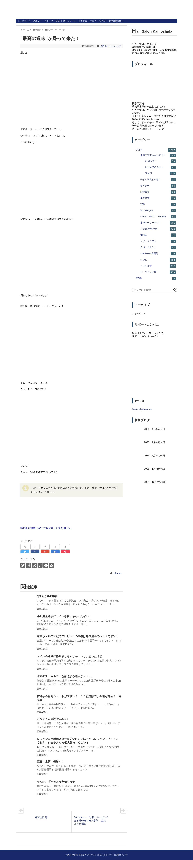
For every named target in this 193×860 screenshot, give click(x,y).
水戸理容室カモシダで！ (158, 155)
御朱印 (158, 235)
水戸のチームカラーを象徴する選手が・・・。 (65, 676)
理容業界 (158, 192)
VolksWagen (158, 210)
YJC (158, 204)
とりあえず (158, 266)
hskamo (117, 573)
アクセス (83, 21)
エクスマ (158, 198)
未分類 (156, 278)
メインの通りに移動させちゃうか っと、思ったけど (69, 656)
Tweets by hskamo (142, 409)
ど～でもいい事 (158, 272)
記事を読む (42, 608)
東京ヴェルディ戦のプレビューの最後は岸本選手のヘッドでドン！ (77, 636)
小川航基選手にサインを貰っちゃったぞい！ (64, 616)
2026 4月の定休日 (154, 429)
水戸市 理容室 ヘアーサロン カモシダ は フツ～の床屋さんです (100, 855)
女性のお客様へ (116, 21)
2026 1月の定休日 (154, 469)
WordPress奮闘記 (158, 253)
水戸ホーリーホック (110, 46)
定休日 (102, 21)
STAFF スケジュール (66, 21)
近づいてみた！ (158, 247)
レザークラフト (158, 241)
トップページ (23, 21)
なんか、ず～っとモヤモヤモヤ (56, 781)
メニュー (37, 21)
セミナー (158, 186)
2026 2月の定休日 (154, 442)
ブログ (93, 21)
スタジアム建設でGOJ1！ (53, 718)
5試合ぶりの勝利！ (48, 596)
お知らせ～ (160, 161)
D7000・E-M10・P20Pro (158, 216)
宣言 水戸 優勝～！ (50, 761)
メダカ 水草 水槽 (158, 229)
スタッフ (48, 21)
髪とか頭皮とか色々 (158, 179)
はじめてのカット (160, 167)
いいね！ (158, 260)
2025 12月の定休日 (155, 482)
